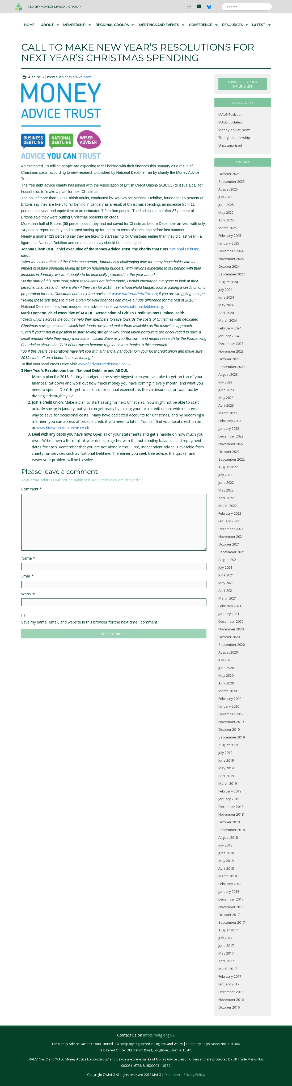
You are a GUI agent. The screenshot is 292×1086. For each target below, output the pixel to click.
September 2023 (231, 366)
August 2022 (228, 467)
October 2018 (229, 822)
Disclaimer (172, 1074)
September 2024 (231, 274)
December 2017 (230, 899)
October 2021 (229, 544)
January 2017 (228, 984)
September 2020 (231, 644)
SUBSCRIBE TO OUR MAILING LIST (242, 84)
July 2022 (225, 474)
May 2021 (226, 582)
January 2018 (228, 891)
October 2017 (229, 914)
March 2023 (227, 413)
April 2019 (226, 775)
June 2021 (226, 575)
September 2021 (231, 552)
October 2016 (229, 1007)
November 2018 (231, 814)
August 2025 (228, 189)
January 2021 (228, 613)
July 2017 (225, 937)
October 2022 (229, 451)
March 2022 (227, 505)
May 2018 (226, 860)
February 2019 (229, 791)
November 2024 (231, 258)
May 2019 (226, 768)
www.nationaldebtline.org (135, 293)
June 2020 (226, 667)
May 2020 (226, 675)
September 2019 (231, 737)
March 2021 (227, 598)
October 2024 (229, 266)
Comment (31, 489)
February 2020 (229, 698)
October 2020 (229, 636)
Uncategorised (230, 145)
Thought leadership (234, 137)
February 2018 (229, 883)
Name (28, 558)
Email (27, 576)
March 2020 (227, 690)
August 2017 (228, 930)
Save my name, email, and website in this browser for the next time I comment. (89, 622)
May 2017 (226, 953)
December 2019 (230, 714)
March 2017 (227, 968)
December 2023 (230, 343)
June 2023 (226, 389)
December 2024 (230, 251)
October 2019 (229, 729)
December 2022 (230, 436)
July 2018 (225, 845)
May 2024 (226, 305)
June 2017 (226, 945)
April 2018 (226, 868)
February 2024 (229, 328)
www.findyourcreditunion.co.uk (104, 363)
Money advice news (76, 77)
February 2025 (229, 235)
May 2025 (226, 212)
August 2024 (228, 281)
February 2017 (229, 976)
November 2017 (231, 907)
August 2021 (228, 559)
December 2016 (230, 991)
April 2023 (226, 405)
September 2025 (231, 181)
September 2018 (231, 829)
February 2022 (229, 513)
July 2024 (225, 289)
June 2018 (226, 852)
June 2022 (226, 482)
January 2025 (228, 243)
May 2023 (226, 397)
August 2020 (228, 652)
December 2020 (230, 621)
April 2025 (226, 220)
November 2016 (231, 999)
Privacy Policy (194, 1074)
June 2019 (226, 760)
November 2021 (231, 536)
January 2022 (228, 521)
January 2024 (228, 335)
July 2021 (225, 567)
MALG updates (230, 122)
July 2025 (225, 197)
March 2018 (227, 876)
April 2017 (226, 961)
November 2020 (231, 629)
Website (28, 593)
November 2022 (231, 443)
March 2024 (227, 320)
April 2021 (226, 590)
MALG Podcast (230, 114)
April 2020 (226, 683)
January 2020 (228, 706)
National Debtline (184, 248)
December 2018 (230, 806)
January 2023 (228, 428)
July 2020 (225, 660)
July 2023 (225, 382)
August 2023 (228, 374)
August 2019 (228, 744)
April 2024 (226, 312)
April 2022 (226, 497)
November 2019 (231, 721)
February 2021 (229, 606)
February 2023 (229, 420)
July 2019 (225, 752)
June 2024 (226, 297)
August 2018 (228, 837)
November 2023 (231, 351)
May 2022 (226, 490)
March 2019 (227, 783)
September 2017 (231, 922)
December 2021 (230, 528)
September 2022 (231, 459)
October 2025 (229, 173)
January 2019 (228, 798)
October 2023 (229, 359)
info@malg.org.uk (158, 1035)
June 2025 (226, 204)
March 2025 (227, 227)
